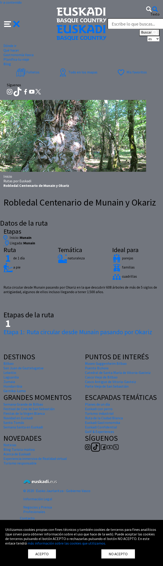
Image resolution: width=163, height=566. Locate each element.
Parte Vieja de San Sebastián (107, 386)
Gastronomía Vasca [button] (18, 54)
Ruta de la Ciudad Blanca (104, 418)
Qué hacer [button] (11, 50)
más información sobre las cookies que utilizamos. (66, 543)
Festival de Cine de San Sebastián (29, 409)
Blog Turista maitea (19, 449)
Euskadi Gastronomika (102, 422)
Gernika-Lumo (14, 391)
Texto (155, 14)
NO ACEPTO (118, 554)
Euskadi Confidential (101, 427)
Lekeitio (9, 372)
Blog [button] (7, 64)
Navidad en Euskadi (18, 418)
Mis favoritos (131, 72)
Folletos (27, 72)
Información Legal (37, 499)
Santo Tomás (13, 422)
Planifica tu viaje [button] (16, 59)
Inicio (7, 176)
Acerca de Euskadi (17, 454)
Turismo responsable (20, 463)
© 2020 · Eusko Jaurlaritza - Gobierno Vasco (56, 490)
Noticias (9, 445)
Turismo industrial (99, 413)
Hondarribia (12, 386)
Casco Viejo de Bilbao (101, 377)
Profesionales (34, 511)
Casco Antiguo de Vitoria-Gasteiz (110, 381)
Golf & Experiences (99, 431)
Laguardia (11, 377)
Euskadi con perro (99, 409)
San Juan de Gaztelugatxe (23, 368)
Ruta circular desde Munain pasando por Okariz (77, 332)
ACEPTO (42, 554)
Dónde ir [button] (9, 45)
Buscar (149, 32)
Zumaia (9, 381)
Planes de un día (97, 404)
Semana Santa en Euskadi (23, 427)
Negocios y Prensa (37, 507)
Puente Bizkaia (96, 368)
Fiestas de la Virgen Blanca (24, 413)
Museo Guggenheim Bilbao (106, 363)
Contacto (27, 518)
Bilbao (8, 363)
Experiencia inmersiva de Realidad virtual (35, 458)
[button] (12, 23)
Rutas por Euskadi (17, 181)
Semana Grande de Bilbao (23, 404)
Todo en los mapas (77, 72)
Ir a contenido (11, 2)
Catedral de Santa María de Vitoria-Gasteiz (118, 372)
